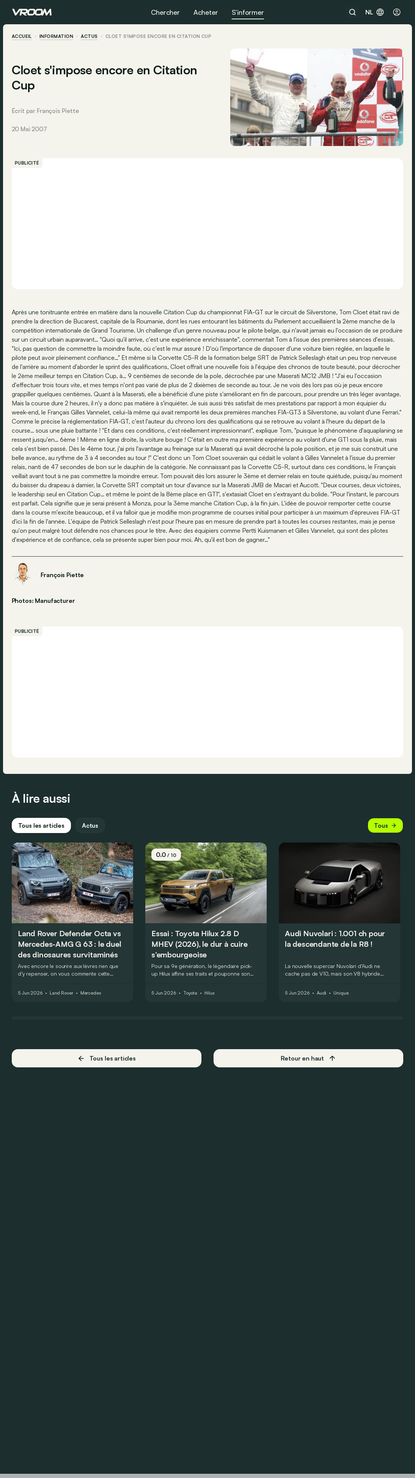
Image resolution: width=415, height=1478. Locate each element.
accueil (22, 36)
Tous (385, 829)
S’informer (248, 12)
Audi (322, 996)
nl (375, 12)
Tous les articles (42, 829)
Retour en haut (308, 1061)
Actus (90, 829)
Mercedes (91, 996)
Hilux (210, 996)
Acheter (205, 12)
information (57, 36)
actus (90, 36)
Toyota (191, 996)
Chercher (165, 12)
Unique (341, 996)
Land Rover (62, 996)
